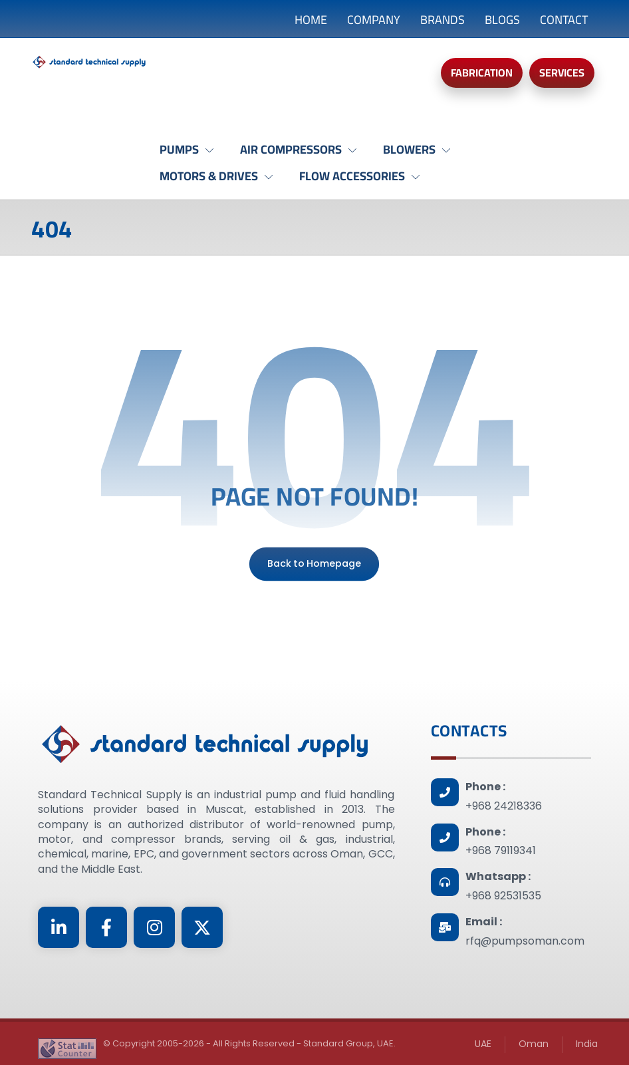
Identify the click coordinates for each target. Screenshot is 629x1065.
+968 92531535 (503, 895)
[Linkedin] (58, 927)
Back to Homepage (314, 564)
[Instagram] (154, 927)
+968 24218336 (503, 806)
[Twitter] (202, 927)
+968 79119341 (500, 850)
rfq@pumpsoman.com (524, 941)
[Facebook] (106, 927)
